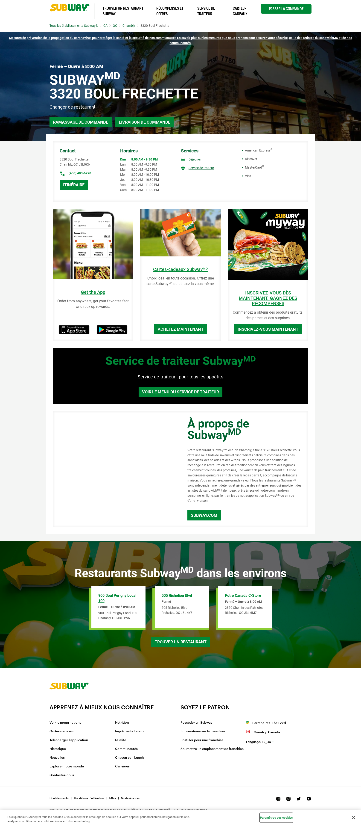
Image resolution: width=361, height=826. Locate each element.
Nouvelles (57, 757)
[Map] (115, 469)
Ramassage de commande (80, 122)
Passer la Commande (286, 9)
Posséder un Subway (196, 722)
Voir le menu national (65, 722)
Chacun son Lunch (129, 757)
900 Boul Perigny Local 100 (117, 598)
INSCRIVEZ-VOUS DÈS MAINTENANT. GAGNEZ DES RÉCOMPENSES (268, 298)
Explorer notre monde (66, 766)
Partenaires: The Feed (269, 723)
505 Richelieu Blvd (177, 595)
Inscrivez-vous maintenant (268, 329)
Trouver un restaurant (181, 641)
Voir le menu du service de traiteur (180, 391)
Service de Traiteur (206, 11)
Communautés (126, 749)
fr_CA (258, 741)
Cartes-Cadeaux (240, 11)
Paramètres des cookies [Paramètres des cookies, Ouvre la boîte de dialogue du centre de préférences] (276, 817)
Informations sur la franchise (202, 731)
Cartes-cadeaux (61, 731)
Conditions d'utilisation (89, 798)
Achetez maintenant (181, 329)
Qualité (120, 740)
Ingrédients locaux (129, 731)
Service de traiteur (201, 168)
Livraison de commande (144, 122)
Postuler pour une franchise (201, 740)
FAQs (112, 798)
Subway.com (204, 515)
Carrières (122, 766)
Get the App (93, 292)
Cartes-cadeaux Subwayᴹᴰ (180, 269)
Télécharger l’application (68, 740)
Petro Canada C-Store (243, 595)
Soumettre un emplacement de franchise (212, 749)
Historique (57, 749)
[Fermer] (354, 817)
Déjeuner (195, 159)
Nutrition (122, 722)
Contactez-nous (61, 775)
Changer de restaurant (72, 107)
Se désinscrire (130, 798)
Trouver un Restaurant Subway (123, 11)
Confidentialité (59, 798)
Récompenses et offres (169, 11)
